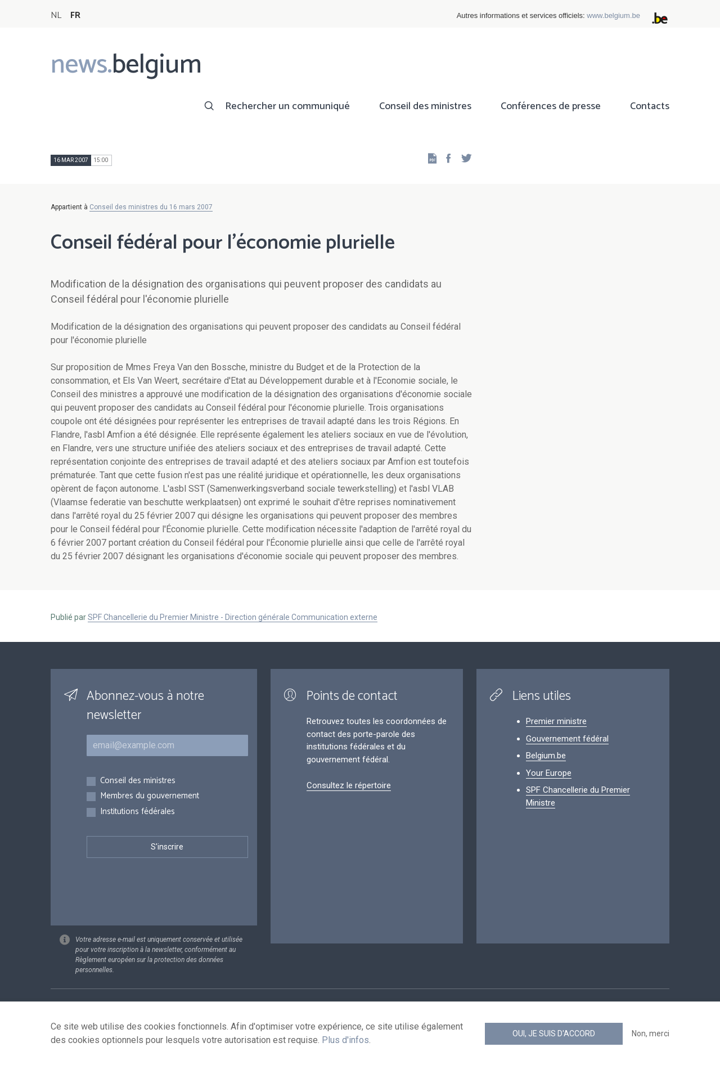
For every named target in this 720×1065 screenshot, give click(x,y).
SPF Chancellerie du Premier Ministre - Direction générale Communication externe (232, 617)
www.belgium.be (613, 15)
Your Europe (549, 773)
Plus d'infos (345, 1040)
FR (75, 15)
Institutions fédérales (137, 812)
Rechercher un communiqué (287, 106)
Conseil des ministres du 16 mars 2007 (151, 207)
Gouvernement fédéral (567, 739)
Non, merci (650, 1033)
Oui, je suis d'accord (553, 1033)
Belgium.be (546, 756)
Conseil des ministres (425, 106)
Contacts (649, 106)
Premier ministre (556, 721)
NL (56, 15)
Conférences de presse (551, 106)
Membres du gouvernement (149, 796)
